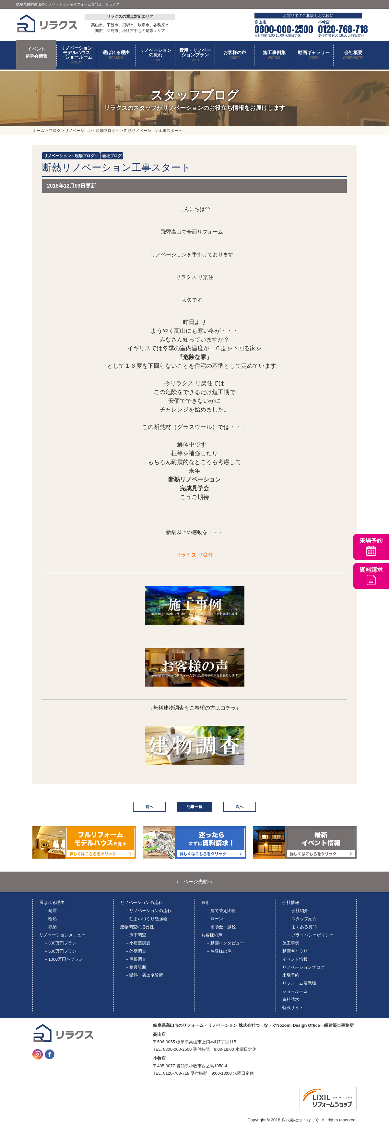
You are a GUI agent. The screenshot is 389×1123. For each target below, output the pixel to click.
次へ (239, 807)
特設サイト (292, 1007)
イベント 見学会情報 (36, 52)
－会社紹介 (297, 910)
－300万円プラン (60, 943)
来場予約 (290, 975)
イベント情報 (295, 959)
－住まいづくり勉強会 (146, 918)
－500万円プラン (60, 951)
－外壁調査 (135, 951)
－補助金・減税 (221, 926)
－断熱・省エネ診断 (144, 975)
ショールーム (295, 991)
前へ (149, 807)
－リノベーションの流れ (148, 910)
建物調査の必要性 (137, 926)
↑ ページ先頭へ (194, 881)
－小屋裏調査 (137, 943)
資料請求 (290, 999)
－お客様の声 (218, 951)
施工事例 (290, 943)
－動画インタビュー (225, 943)
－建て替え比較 (221, 910)
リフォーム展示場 (299, 983)
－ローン (214, 918)
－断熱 (50, 918)
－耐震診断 (135, 967)
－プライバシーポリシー (310, 934)
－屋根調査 (135, 959)
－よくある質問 (302, 926)
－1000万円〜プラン (63, 959)
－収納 (50, 926)
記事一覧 (194, 807)
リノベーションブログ (303, 967)
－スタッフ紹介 (302, 918)
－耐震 (50, 910)
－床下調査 (135, 934)
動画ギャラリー (297, 951)
